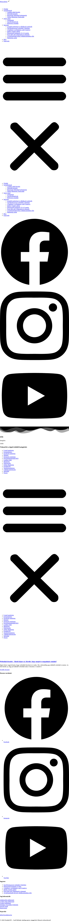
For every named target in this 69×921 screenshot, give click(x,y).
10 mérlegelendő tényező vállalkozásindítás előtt (18, 893)
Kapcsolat (6, 41)
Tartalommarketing (9, 468)
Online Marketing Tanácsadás (15, 17)
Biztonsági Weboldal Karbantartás (17, 15)
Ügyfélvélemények (12, 22)
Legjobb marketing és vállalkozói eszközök (19, 26)
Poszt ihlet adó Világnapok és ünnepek (18, 34)
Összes (6, 473)
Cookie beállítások (5, 903)
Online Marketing (9, 465)
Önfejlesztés (7, 463)
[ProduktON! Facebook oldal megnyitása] (34, 286)
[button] (34, 112)
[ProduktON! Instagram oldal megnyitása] (34, 364)
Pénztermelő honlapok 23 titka (12, 886)
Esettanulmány (8, 452)
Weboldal (6, 471)
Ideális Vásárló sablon (13, 31)
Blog (5, 39)
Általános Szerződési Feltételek (9, 905)
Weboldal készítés (12, 14)
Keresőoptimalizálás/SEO (11, 458)
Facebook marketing (9, 453)
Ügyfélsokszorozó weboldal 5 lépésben (18, 28)
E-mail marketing (9, 450)
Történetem (10, 20)
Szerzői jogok (4, 906)
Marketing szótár (12, 38)
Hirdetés (6, 455)
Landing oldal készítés (13, 12)
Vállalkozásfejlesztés (10, 469)
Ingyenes (6, 25)
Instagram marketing (10, 457)
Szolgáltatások (8, 10)
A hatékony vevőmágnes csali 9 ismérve (18, 30)
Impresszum (3, 908)
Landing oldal (8, 460)
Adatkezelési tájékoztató (7, 900)
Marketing (7, 461)
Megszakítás (5, 1)
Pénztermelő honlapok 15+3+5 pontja (18, 33)
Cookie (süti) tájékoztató (7, 901)
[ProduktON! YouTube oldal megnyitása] (34, 425)
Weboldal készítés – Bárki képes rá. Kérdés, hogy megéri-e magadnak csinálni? (28, 661)
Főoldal (6, 9)
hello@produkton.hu (6, 915)
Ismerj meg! (7, 18)
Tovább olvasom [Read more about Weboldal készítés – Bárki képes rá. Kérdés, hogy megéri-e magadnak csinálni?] (5, 669)
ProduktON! (7, 466)
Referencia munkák (12, 23)
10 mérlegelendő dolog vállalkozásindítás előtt (20, 36)
